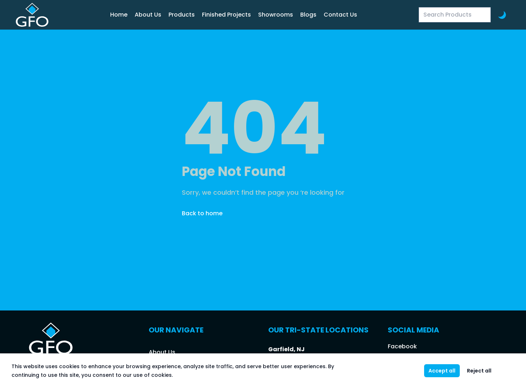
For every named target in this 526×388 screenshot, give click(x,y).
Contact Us (340, 14)
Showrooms (275, 14)
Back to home (202, 213)
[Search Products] (455, 14)
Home (118, 14)
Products (181, 14)
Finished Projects (226, 14)
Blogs (308, 14)
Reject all (479, 370)
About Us (148, 14)
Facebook (402, 346)
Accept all (441, 370)
